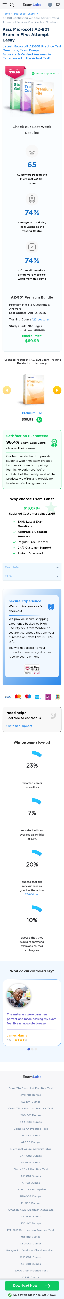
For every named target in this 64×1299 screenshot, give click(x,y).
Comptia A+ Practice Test (31, 1129)
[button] (28, 1049)
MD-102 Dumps (31, 1237)
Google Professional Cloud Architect (30, 1250)
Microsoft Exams (25, 14)
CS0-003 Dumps (31, 1244)
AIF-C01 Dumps (31, 1176)
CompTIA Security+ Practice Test (31, 1088)
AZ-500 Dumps (31, 1264)
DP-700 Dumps (31, 1135)
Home (6, 14)
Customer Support (19, 726)
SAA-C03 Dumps (31, 1122)
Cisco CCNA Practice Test (30, 1169)
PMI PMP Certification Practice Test (30, 1230)
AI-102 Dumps (31, 1183)
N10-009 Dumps (30, 1196)
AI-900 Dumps (30, 1142)
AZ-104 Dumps (31, 1102)
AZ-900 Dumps (31, 1217)
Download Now (32, 1286)
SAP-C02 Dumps (31, 1156)
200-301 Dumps (30, 1115)
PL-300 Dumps (31, 1203)
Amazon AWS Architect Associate (31, 1210)
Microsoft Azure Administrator (30, 1149)
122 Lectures (41, 319)
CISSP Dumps (31, 1277)
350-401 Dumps (30, 1223)
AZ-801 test (32, 895)
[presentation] (7, 390)
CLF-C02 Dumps (31, 1257)
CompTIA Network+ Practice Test (30, 1108)
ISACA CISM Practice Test (31, 1271)
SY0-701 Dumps (30, 1095)
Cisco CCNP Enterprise (31, 1189)
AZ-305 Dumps (31, 1162)
